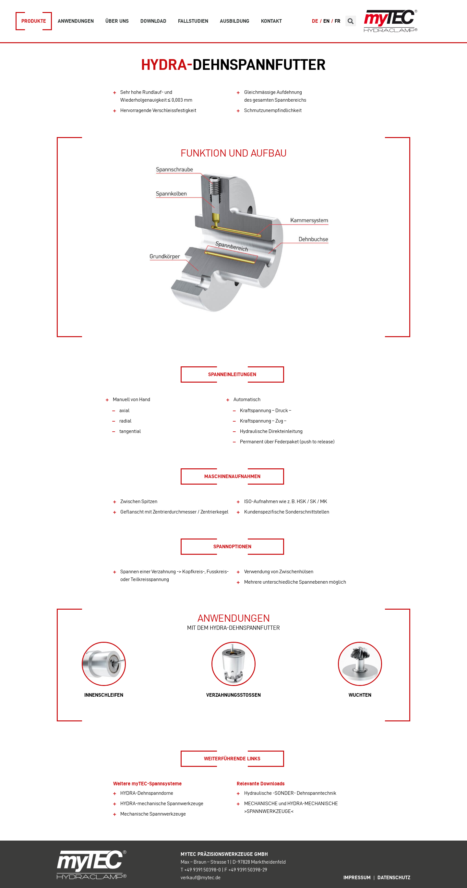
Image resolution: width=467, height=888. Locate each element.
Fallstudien (193, 21)
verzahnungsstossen (233, 695)
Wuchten (360, 695)
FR (338, 21)
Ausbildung (234, 21)
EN (326, 21)
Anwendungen (76, 21)
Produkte (33, 21)
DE (315, 21)
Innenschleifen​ (103, 695)
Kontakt (271, 21)
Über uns (117, 21)
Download (153, 21)
